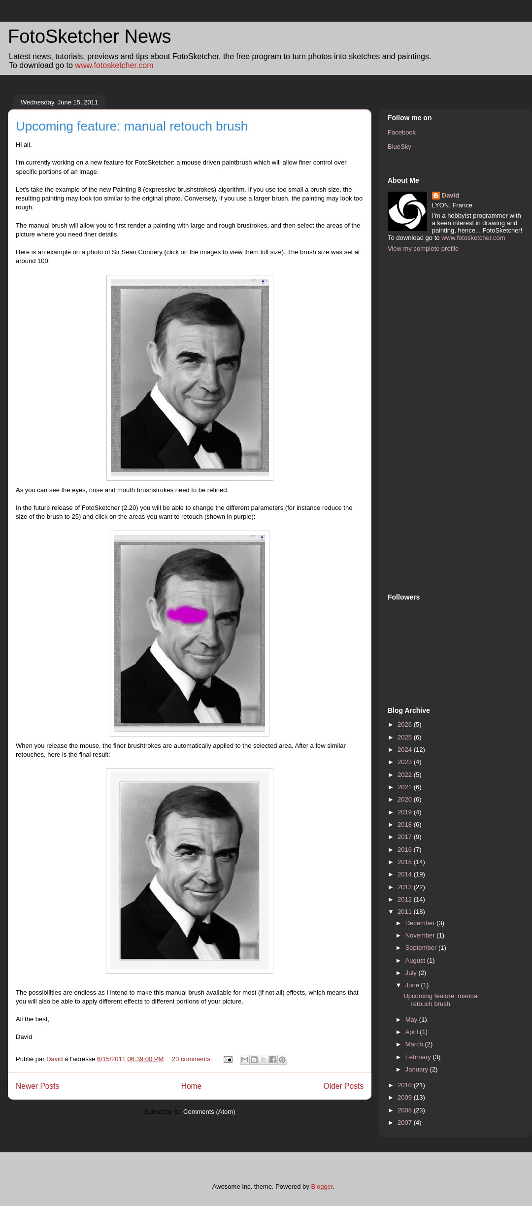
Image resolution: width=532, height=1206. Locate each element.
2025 (406, 737)
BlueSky (399, 146)
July (412, 972)
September (421, 947)
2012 (406, 899)
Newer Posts (37, 1086)
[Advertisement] (427, 422)
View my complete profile (423, 248)
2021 (406, 787)
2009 (406, 1097)
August (416, 960)
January (417, 1069)
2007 (406, 1122)
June (413, 985)
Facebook (402, 132)
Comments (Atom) (209, 1111)
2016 (406, 849)
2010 (406, 1085)
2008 (406, 1110)
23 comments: (193, 1059)
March (415, 1044)
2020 (406, 799)
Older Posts (344, 1086)
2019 (406, 812)
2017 (406, 836)
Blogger (321, 1186)
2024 (406, 749)
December (421, 923)
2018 (406, 824)
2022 (406, 774)
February (419, 1057)
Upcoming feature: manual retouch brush (132, 126)
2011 (406, 911)
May (412, 1019)
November (421, 935)
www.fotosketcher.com (114, 65)
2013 (406, 887)
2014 (406, 874)
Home (191, 1086)
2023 (406, 762)
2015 (406, 862)
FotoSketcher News (89, 36)
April (412, 1032)
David (450, 195)
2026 (406, 724)
